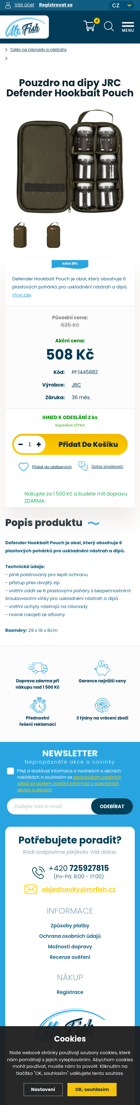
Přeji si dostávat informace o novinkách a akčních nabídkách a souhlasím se (69, 780)
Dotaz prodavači (100, 466)
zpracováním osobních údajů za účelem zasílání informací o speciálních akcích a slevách (69, 783)
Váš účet (24, 4)
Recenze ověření (70, 957)
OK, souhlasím (92, 1089)
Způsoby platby (70, 925)
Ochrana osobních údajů (70, 936)
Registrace (70, 992)
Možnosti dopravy (70, 946)
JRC (76, 384)
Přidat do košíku (88, 444)
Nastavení (43, 1089)
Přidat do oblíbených (45, 467)
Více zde (21, 295)
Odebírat (112, 806)
